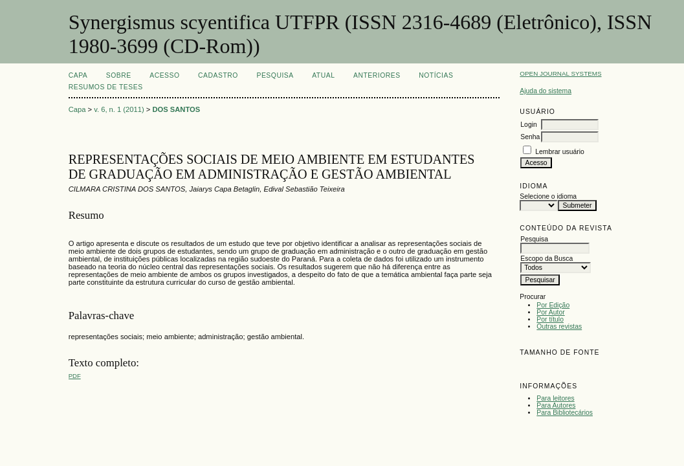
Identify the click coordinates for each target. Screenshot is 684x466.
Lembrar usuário (559, 151)
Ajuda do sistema (545, 90)
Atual (323, 75)
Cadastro (218, 75)
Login (528, 124)
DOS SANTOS (176, 109)
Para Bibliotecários (564, 412)
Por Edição (552, 305)
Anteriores (377, 75)
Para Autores (555, 405)
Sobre (118, 75)
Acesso (164, 75)
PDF (75, 375)
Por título (550, 319)
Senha (530, 136)
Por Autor (550, 312)
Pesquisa (274, 75)
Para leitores (555, 398)
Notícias (436, 75)
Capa (78, 75)
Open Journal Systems (560, 73)
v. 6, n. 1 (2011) (119, 109)
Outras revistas (559, 326)
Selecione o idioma (548, 196)
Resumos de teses (106, 87)
